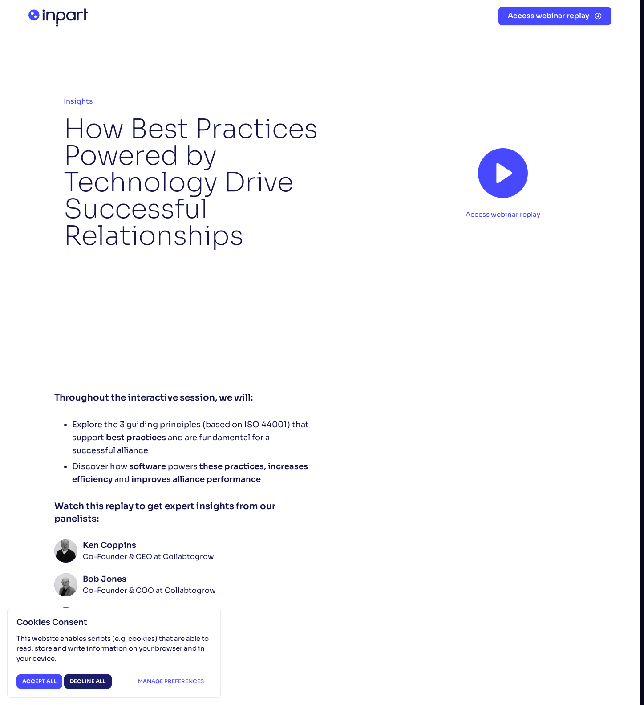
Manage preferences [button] (171, 681)
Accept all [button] (39, 681)
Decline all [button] (88, 681)
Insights (78, 101)
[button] (554, 16)
